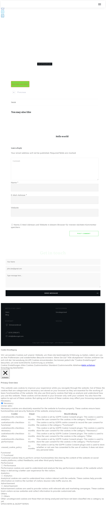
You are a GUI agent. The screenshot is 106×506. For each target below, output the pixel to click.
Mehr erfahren (88, 365)
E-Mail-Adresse (19, 195)
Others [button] (4, 493)
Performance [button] (7, 463)
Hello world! (77, 128)
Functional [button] (6, 452)
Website (15, 207)
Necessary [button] (6, 400)
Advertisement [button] (8, 483)
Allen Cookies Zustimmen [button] (33, 365)
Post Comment (84, 233)
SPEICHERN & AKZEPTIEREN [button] (15, 504)
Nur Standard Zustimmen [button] (57, 365)
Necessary (9, 403)
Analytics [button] (5, 473)
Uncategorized (45, 64)
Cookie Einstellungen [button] (10, 365)
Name (14, 182)
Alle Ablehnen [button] (75, 365)
